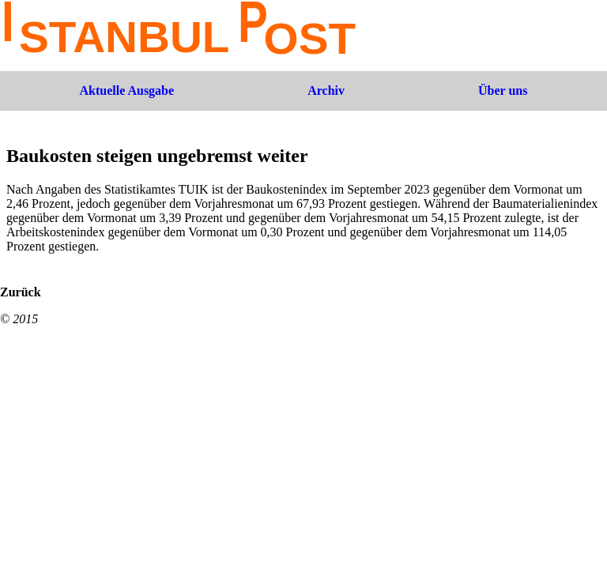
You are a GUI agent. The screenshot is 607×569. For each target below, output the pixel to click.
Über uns (502, 90)
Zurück (20, 292)
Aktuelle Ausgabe (127, 90)
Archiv (326, 90)
